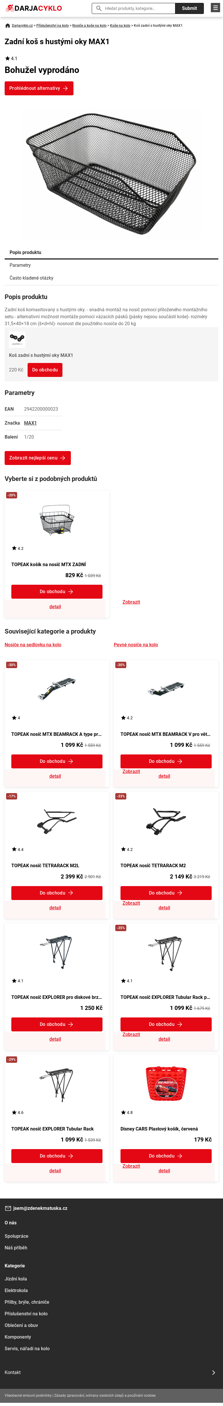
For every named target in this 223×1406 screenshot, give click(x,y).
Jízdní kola (16, 1282)
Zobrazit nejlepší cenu (33, 458)
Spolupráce (16, 1239)
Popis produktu (25, 252)
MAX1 (30, 423)
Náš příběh (16, 1251)
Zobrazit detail (57, 607)
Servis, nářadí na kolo (27, 1352)
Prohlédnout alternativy (34, 88)
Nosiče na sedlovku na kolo (33, 645)
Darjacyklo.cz (22, 26)
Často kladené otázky (31, 278)
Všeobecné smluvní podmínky (28, 1399)
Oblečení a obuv (21, 1328)
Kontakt (13, 1375)
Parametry (20, 265)
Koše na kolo (120, 26)
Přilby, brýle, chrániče (27, 1305)
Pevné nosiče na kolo (136, 645)
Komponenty (18, 1340)
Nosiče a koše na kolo (89, 26)
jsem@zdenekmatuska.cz (40, 1211)
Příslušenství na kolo (52, 26)
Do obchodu (45, 370)
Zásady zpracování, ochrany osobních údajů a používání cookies (105, 1399)
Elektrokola (16, 1293)
